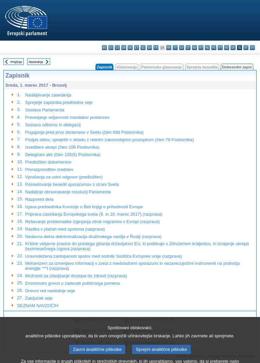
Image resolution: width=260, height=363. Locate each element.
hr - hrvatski (168, 47)
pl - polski (213, 47)
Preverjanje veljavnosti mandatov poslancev (67, 117)
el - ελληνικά (143, 47)
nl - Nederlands (207, 47)
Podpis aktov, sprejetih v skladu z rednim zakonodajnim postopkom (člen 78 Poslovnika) (109, 139)
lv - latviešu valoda (181, 47)
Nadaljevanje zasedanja (48, 95)
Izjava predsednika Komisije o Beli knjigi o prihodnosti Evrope (84, 206)
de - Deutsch (130, 47)
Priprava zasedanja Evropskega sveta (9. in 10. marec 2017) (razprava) (93, 214)
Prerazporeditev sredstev (49, 169)
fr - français (155, 47)
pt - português (220, 47)
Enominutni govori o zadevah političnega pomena (72, 283)
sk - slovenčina (233, 47)
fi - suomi (245, 47)
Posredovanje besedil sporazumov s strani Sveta (72, 184)
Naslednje (36, 62)
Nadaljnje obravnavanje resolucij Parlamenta (68, 191)
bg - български (104, 47)
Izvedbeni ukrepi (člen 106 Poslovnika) (62, 147)
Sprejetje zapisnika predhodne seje (58, 102)
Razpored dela (39, 199)
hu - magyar (194, 47)
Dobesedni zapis (237, 67)
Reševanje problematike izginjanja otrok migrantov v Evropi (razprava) (92, 221)
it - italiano (175, 47)
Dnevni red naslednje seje (50, 290)
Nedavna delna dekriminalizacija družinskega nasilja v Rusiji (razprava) (93, 236)
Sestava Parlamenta (44, 109)
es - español (110, 47)
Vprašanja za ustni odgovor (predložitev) (64, 176)
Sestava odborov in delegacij (53, 124)
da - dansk (123, 47)
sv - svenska (252, 47)
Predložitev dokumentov (48, 162)
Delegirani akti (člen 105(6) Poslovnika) (63, 154)
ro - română (226, 47)
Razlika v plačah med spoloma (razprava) (65, 229)
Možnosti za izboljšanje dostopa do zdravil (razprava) (76, 275)
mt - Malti (200, 47)
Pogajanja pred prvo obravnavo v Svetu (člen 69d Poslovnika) (84, 132)
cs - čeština (117, 47)
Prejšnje (16, 62)
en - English (149, 47)
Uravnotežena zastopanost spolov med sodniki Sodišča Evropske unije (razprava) (103, 256)
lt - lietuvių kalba (188, 47)
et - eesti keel (136, 47)
